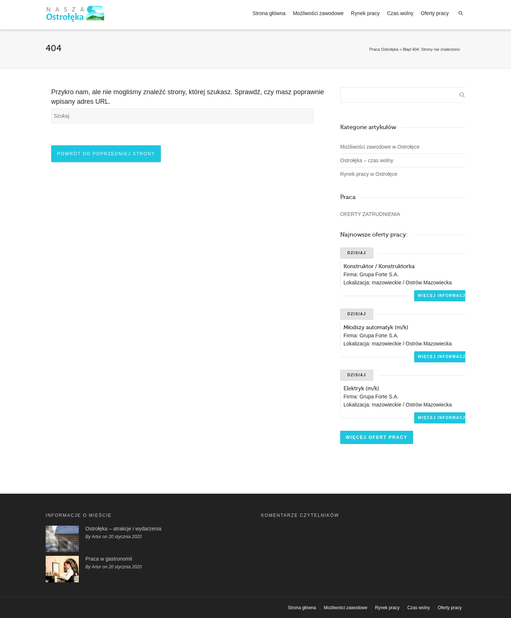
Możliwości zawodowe (318, 13)
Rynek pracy (365, 13)
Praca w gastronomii (108, 559)
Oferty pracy (435, 13)
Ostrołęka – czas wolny (366, 160)
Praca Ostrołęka (383, 49)
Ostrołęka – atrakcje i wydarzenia (123, 529)
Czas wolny (400, 13)
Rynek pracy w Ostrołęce (369, 174)
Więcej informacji (442, 296)
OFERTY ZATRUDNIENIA (370, 214)
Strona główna (269, 13)
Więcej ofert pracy (377, 437)
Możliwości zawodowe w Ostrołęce (380, 147)
